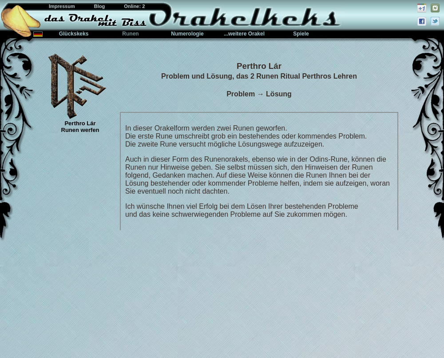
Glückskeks (74, 34)
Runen (130, 34)
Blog (100, 6)
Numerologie (187, 34)
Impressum (62, 6)
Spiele (301, 34)
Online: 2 (134, 6)
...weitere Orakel (244, 34)
